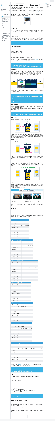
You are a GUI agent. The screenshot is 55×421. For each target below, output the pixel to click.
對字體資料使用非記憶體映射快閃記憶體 (5, 27)
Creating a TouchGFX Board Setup (5, 30)
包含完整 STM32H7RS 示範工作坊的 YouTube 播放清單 (30, 12)
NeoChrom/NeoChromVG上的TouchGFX (5, 15)
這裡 (25, 39)
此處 (12, 57)
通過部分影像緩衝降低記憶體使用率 (5, 20)
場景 (1, 11)
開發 (1, 5)
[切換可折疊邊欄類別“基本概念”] (9, 4)
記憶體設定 (46, 3)
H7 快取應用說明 (36, 90)
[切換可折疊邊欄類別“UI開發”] (9, 10)
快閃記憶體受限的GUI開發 (5, 21)
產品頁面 (21, 12)
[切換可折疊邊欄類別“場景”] (9, 11)
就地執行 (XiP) (47, 8)
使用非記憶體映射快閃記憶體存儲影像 (5, 23)
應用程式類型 (46, 7)
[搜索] (52, 1)
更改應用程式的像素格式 (5, 28)
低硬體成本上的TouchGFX (5, 13)
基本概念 (2, 4)
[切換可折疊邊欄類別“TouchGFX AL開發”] (9, 9)
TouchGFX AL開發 (3, 9)
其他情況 (2, 41)
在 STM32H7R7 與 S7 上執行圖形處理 (5, 16)
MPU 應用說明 (19, 364)
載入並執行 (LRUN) (47, 9)
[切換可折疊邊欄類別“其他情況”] (9, 41)
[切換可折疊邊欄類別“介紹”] (9, 3)
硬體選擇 (2, 6)
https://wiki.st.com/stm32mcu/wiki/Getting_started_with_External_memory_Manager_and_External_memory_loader (26, 43)
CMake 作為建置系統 (4, 38)
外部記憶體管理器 (47, 4)
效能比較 (46, 10)
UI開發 (2, 10)
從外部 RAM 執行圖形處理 (5, 18)
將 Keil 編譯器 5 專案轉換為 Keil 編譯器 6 (6, 37)
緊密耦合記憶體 (47, 6)
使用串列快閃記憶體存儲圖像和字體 (5, 25)
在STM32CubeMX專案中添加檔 (6, 35)
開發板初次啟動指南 (38, 11)
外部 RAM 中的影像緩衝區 (48, 5)
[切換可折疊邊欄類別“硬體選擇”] (9, 6)
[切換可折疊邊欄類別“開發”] (9, 5)
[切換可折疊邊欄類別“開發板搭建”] (9, 8)
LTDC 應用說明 (36, 59)
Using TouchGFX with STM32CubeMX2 (4, 40)
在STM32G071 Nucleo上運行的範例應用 (6, 33)
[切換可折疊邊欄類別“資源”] (9, 43)
